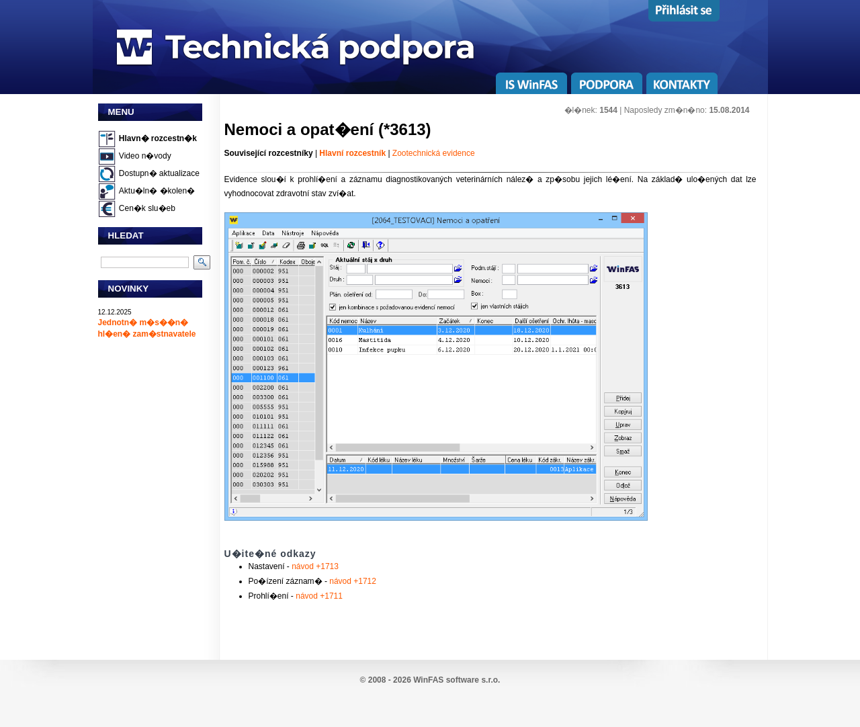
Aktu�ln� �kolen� (157, 191)
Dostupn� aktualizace (159, 173)
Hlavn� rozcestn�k (158, 138)
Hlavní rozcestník (352, 153)
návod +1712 (351, 581)
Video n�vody (145, 156)
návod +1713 (314, 566)
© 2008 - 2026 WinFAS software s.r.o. (430, 680)
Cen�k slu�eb (147, 208)
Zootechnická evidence (433, 153)
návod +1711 (319, 596)
